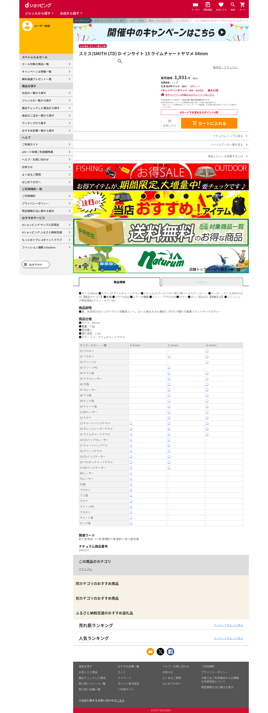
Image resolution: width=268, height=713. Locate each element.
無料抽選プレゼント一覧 (37, 79)
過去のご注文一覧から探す (38, 115)
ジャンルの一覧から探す (36, 100)
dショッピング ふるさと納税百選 (42, 232)
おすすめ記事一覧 (128, 666)
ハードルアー (182, 20)
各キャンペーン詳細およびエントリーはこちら (189, 94)
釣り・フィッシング (159, 20)
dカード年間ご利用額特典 (37, 152)
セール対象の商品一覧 (35, 64)
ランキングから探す (34, 123)
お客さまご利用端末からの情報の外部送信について (220, 679)
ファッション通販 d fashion (39, 247)
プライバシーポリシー (35, 203)
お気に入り (169, 125)
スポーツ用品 (137, 20)
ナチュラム (85, 569)
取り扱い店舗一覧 (89, 689)
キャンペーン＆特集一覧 (36, 71)
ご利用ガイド (30, 144)
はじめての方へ (31, 182)
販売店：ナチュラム (225, 67)
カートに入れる (209, 123)
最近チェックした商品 (92, 678)
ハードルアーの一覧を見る (227, 144)
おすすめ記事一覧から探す (38, 130)
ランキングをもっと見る (228, 625)
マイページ (124, 678)
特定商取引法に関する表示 (38, 211)
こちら (121, 700)
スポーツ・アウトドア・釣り (109, 20)
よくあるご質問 (31, 174)
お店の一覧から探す (34, 93)
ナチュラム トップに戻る (228, 136)
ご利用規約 (28, 196)
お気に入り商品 (88, 672)
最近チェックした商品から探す (41, 108)
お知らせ (27, 167)
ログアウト (35, 265)
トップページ (82, 20)
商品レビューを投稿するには (225, 156)
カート (122, 672)
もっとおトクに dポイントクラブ (42, 240)
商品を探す (85, 666)
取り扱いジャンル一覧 (92, 683)
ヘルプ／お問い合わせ (35, 159)
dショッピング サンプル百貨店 (40, 225)
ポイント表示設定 (128, 683)
